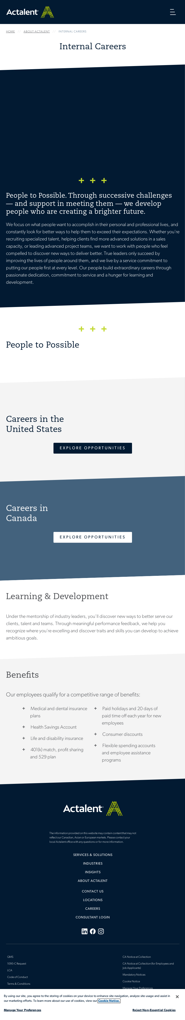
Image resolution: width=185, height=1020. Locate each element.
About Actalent (93, 881)
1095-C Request (16, 963)
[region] (92, 1004)
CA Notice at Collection (137, 957)
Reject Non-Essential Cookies (154, 1010)
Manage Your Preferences (138, 988)
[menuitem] (93, 857)
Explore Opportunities (93, 448)
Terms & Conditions (18, 984)
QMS (10, 957)
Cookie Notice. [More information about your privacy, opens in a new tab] (109, 1000)
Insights (93, 872)
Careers (92, 909)
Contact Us (93, 891)
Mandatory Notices (134, 974)
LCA (9, 970)
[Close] (177, 996)
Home (30, 12)
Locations (93, 900)
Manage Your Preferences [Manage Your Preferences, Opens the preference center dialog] (22, 1010)
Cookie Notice (131, 981)
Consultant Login (93, 917)
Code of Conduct (17, 977)
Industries (93, 864)
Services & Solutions (92, 855)
